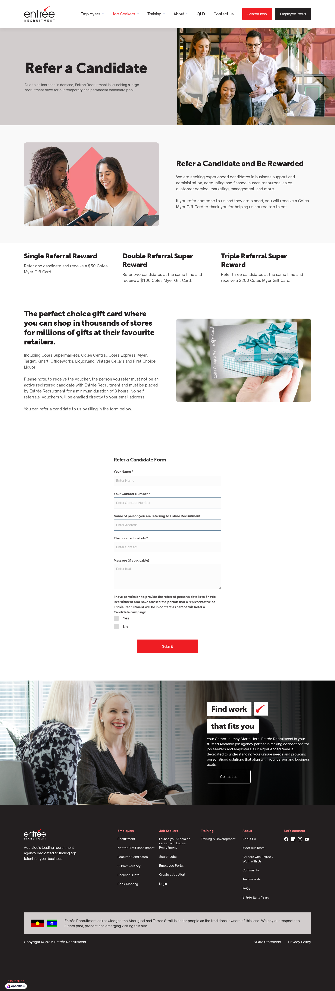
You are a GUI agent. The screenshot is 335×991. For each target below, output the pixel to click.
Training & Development (218, 839)
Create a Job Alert (172, 874)
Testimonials (251, 879)
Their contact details (131, 538)
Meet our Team (253, 848)
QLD (201, 14)
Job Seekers (124, 14)
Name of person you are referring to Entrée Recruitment (157, 516)
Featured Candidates (133, 857)
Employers (90, 14)
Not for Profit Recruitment (136, 848)
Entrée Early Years (255, 897)
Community (250, 870)
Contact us (223, 14)
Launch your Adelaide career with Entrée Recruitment (174, 843)
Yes (121, 618)
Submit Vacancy (129, 866)
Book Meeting (128, 884)
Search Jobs (257, 14)
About (179, 14)
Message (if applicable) (131, 560)
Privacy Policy (299, 942)
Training (154, 14)
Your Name (123, 472)
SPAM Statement (267, 942)
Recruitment (126, 839)
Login (163, 884)
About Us (249, 839)
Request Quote (129, 875)
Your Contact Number (132, 494)
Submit (167, 646)
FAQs (246, 888)
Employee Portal (293, 14)
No (121, 626)
